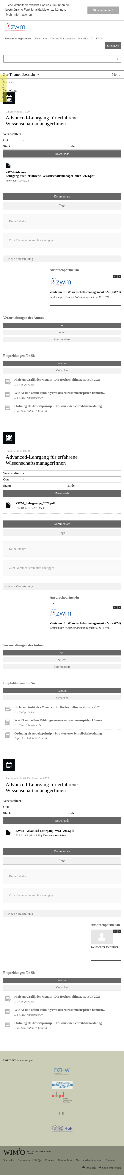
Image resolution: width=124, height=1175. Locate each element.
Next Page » (119, 276)
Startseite (8, 81)
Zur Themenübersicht (19, 74)
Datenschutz (65, 1160)
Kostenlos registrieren (18, 38)
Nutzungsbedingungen (89, 1160)
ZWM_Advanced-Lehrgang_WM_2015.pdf (45, 830)
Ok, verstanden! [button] (103, 10)
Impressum (24, 1160)
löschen (47, 835)
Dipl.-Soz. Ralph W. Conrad (30, 410)
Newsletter (41, 38)
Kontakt (49, 1160)
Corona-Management (63, 38)
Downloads (62, 154)
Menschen (62, 370)
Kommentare (62, 196)
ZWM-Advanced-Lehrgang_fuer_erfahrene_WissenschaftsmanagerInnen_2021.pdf (50, 174)
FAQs (99, 38)
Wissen (62, 363)
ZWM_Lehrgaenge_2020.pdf (35, 503)
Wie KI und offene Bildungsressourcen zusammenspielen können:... (60, 393)
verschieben (59, 835)
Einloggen (113, 45)
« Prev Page (115, 276)
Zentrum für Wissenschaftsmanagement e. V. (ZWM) (80, 296)
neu (62, 325)
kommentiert (62, 339)
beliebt (62, 332)
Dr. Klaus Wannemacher (28, 397)
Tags (62, 205)
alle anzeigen (25, 1060)
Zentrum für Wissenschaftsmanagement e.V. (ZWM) (85, 292)
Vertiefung (10, 90)
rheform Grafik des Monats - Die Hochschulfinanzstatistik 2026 (57, 379)
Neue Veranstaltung (20, 259)
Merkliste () (85, 38)
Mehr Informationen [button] (19, 14)
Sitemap (110, 1160)
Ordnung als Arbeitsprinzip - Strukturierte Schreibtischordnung (58, 406)
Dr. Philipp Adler (24, 384)
